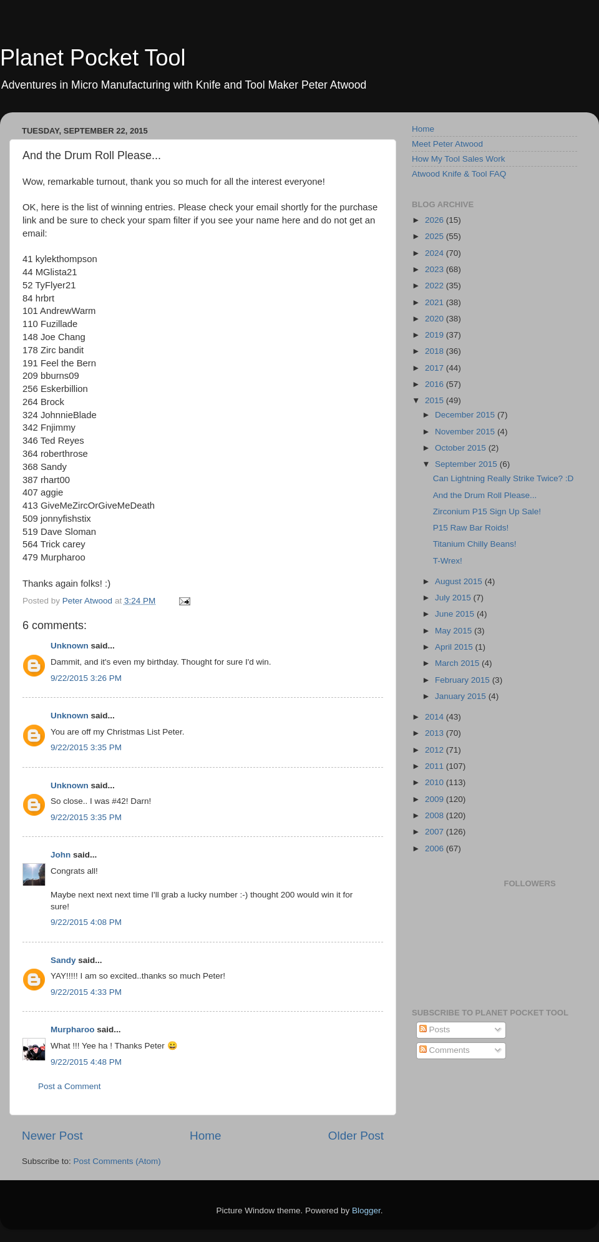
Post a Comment (69, 1086)
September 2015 (467, 464)
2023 (435, 269)
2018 (435, 351)
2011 (435, 766)
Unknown (70, 645)
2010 (435, 782)
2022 (435, 285)
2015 (435, 400)
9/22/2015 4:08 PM (86, 922)
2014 (435, 716)
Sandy (63, 960)
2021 (435, 302)
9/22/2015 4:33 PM (86, 992)
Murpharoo (73, 1029)
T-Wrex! (447, 560)
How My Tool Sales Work (458, 159)
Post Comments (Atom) (117, 1161)
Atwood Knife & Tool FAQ (459, 173)
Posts (434, 1029)
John (61, 854)
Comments (444, 1050)
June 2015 (456, 614)
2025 (435, 236)
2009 (435, 799)
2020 (435, 318)
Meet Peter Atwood (447, 144)
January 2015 (462, 696)
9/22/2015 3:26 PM (86, 678)
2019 (435, 335)
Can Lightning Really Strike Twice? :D (503, 478)
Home (205, 1135)
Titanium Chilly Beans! (475, 544)
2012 (435, 750)
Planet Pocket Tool (93, 58)
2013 (435, 733)
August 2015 (460, 581)
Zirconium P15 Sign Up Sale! (487, 511)
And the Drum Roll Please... (485, 495)
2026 (435, 220)
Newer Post (52, 1135)
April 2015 (455, 647)
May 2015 (454, 630)
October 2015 (462, 447)
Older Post (356, 1135)
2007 (435, 831)
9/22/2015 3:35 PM (86, 747)
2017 (435, 368)
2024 (435, 253)
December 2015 (466, 414)
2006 (435, 848)
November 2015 (466, 431)
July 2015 (454, 597)
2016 (435, 384)
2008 (435, 815)
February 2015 (463, 680)
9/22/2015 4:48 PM (86, 1062)
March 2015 (458, 663)
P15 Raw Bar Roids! (471, 527)
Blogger (366, 1210)
